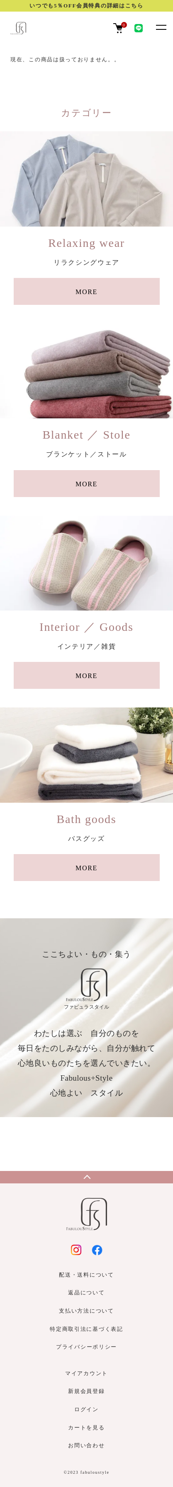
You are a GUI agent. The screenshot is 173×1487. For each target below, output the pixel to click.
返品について (86, 1292)
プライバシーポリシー (86, 1347)
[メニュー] (160, 26)
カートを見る (86, 1427)
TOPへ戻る (86, 1177)
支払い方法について (86, 1311)
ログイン (86, 1409)
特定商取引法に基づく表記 (86, 1329)
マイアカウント (86, 1373)
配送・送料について (86, 1275)
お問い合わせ (86, 1445)
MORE (86, 291)
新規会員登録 (86, 1391)
